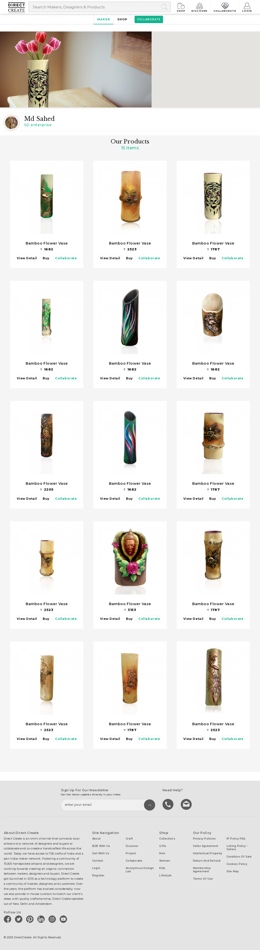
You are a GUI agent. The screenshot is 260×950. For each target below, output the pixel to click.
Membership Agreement (202, 869)
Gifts (162, 845)
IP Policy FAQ (236, 838)
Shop (182, 7)
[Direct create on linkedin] (41, 918)
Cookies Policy (236, 863)
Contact (97, 860)
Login (247, 7)
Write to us (187, 804)
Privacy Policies (204, 838)
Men (162, 853)
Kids (162, 868)
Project (131, 853)
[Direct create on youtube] (64, 918)
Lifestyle (165, 875)
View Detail (27, 258)
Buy (46, 258)
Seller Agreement (205, 845)
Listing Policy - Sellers (237, 847)
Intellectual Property (207, 853)
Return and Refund (207, 860)
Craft (129, 838)
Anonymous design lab (140, 869)
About (96, 838)
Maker (103, 19)
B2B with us (101, 845)
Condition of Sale (239, 856)
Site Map (232, 871)
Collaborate (225, 7)
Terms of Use (203, 878)
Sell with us (100, 853)
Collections (167, 838)
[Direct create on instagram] (53, 918)
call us (168, 804)
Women (164, 860)
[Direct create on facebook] (8, 918)
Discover (200, 7)
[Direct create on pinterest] (30, 918)
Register (98, 875)
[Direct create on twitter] (19, 918)
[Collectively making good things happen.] (18, 7)
